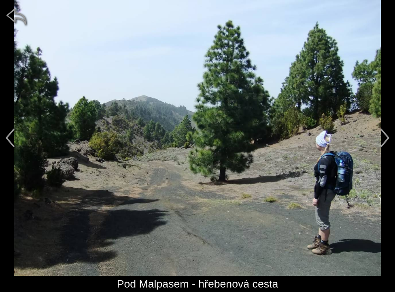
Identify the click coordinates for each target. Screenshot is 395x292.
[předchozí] (10, 138)
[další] (385, 138)
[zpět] (16, 16)
